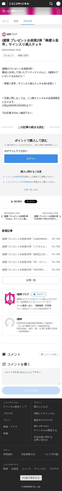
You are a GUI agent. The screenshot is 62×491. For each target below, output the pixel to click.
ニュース (26, 468)
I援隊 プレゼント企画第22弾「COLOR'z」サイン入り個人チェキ (25, 269)
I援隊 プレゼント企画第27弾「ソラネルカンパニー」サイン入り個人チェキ (25, 246)
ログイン (26, 372)
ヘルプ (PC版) (51, 454)
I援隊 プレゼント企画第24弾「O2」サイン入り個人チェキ (25, 262)
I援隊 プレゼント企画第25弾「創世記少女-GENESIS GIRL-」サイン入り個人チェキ (25, 254)
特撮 (5, 433)
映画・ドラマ (10, 426)
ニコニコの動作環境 (14, 177)
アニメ (6, 420)
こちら (55, 145)
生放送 (14, 468)
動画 (16, 21)
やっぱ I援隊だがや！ (14, 11)
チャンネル (40, 468)
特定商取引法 (28, 454)
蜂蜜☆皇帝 (23, 55)
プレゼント (9, 55)
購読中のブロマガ (43, 420)
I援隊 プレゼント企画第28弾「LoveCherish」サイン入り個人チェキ (25, 239)
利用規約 (8, 454)
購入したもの (41, 406)
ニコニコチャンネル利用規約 (18, 182)
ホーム (5, 21)
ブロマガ (27, 21)
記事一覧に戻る (31, 190)
